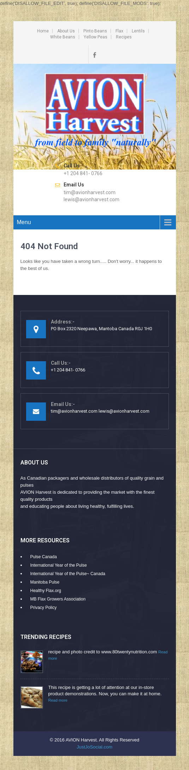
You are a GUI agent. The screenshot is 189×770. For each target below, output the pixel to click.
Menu (24, 222)
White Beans (62, 37)
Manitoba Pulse (45, 582)
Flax (119, 31)
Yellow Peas (95, 37)
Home (43, 31)
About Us (66, 31)
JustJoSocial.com (94, 747)
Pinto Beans (95, 31)
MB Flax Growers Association (58, 599)
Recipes (124, 37)
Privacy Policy (43, 607)
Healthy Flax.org (45, 590)
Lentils (138, 31)
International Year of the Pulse (58, 565)
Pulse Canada (43, 556)
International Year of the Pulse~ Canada (68, 573)
